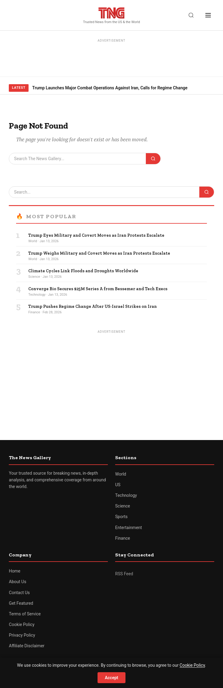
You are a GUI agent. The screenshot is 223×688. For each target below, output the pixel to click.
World (120, 474)
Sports (121, 516)
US (117, 484)
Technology (126, 495)
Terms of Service (25, 613)
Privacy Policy (22, 635)
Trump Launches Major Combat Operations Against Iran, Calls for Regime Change (109, 87)
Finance (122, 538)
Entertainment (128, 527)
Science (122, 506)
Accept (111, 677)
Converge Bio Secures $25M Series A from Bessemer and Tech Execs (97, 288)
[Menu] (208, 15)
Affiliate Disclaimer (26, 645)
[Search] (191, 15)
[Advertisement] (111, 58)
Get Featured (21, 603)
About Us (17, 581)
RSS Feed (124, 573)
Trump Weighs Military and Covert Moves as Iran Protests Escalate (99, 253)
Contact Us (19, 592)
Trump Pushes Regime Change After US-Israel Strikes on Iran (92, 306)
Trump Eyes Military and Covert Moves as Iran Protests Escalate (96, 235)
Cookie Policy (21, 624)
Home (14, 571)
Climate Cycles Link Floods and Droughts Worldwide (83, 270)
